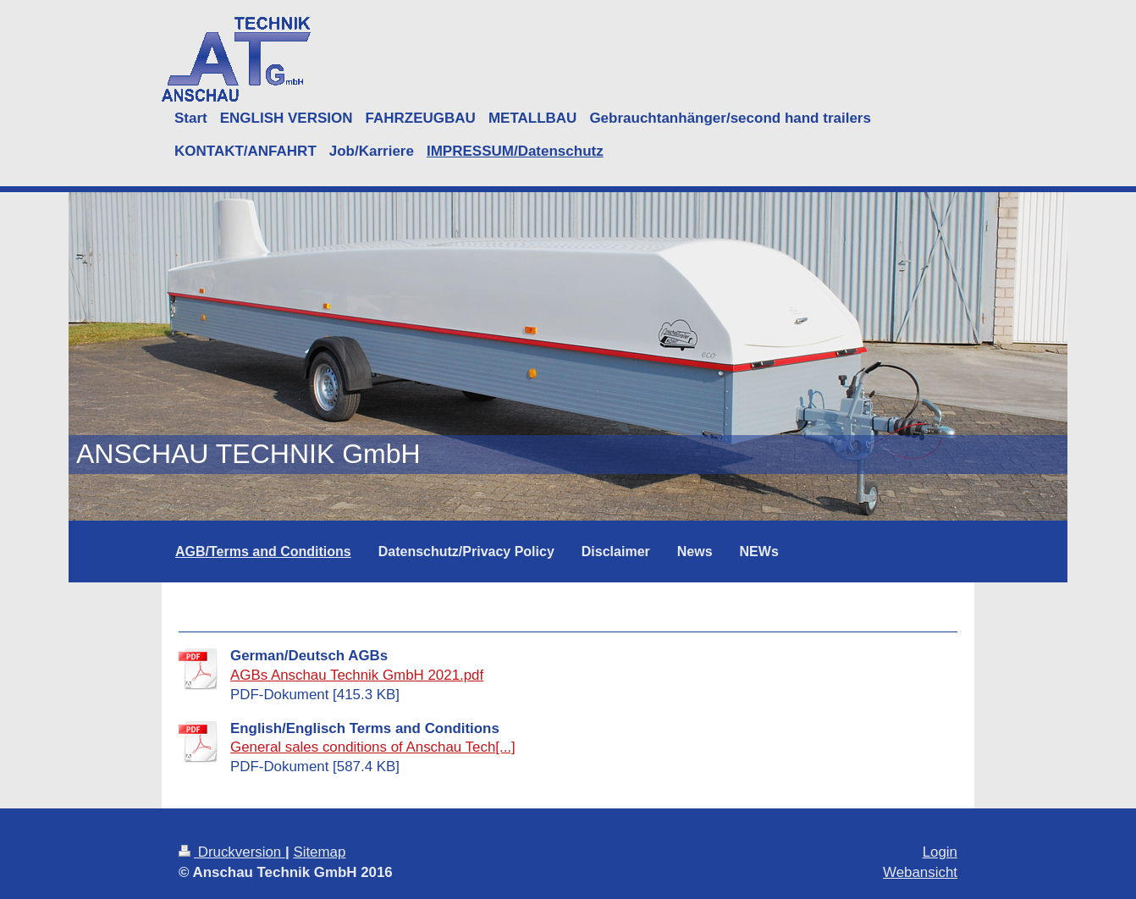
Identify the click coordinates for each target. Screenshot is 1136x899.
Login (940, 852)
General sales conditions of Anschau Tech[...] (373, 747)
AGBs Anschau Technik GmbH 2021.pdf (356, 675)
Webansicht (920, 872)
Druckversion (232, 852)
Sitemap (319, 852)
